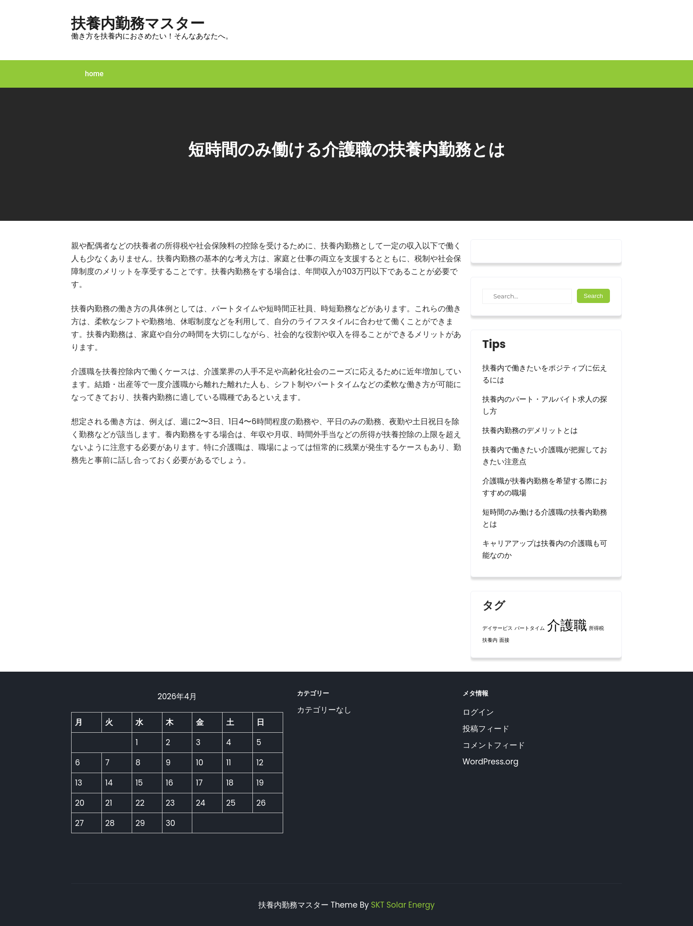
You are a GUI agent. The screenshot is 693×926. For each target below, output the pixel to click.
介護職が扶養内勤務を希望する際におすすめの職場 (544, 487)
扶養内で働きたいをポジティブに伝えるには (544, 374)
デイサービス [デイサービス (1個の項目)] (497, 628)
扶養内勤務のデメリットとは (530, 430)
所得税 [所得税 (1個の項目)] (596, 628)
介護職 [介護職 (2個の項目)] (567, 625)
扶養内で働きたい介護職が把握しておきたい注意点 (544, 455)
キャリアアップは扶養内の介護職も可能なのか (544, 549)
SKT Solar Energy (403, 904)
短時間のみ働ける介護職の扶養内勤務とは (544, 518)
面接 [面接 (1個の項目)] (504, 640)
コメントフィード (494, 745)
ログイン (478, 712)
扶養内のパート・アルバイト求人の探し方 (544, 405)
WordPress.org (491, 761)
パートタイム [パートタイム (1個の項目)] (529, 628)
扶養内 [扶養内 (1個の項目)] (489, 640)
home (94, 73)
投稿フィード (486, 728)
